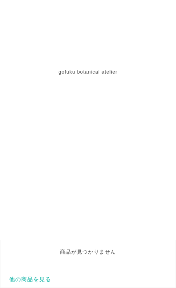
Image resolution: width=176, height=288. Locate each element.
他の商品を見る (30, 279)
